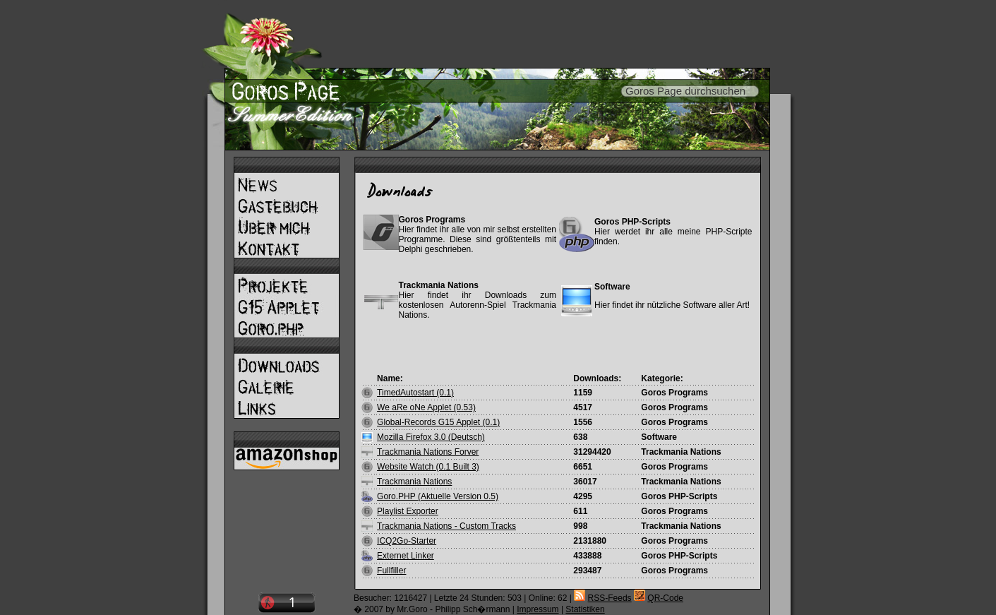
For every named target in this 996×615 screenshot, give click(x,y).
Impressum (537, 609)
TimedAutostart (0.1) (415, 393)
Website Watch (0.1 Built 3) (428, 467)
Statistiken (584, 609)
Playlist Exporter (407, 511)
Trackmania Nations (414, 481)
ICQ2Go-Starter (406, 541)
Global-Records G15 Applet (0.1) (438, 422)
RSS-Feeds (610, 598)
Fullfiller (391, 570)
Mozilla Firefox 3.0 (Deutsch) (431, 437)
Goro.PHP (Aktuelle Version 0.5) (437, 496)
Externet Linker (405, 556)
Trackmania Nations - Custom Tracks (446, 526)
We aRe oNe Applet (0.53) (426, 407)
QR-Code (665, 598)
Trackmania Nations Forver (428, 452)
